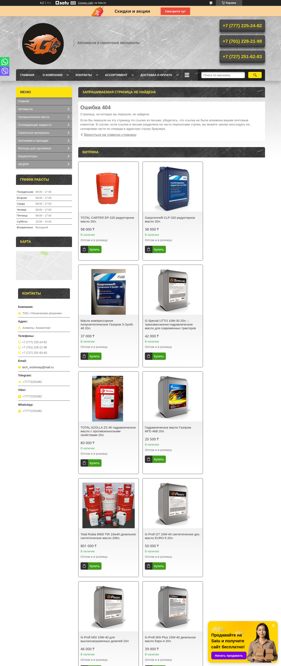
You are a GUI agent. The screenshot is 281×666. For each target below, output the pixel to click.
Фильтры (151, 642)
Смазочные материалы (33, 132)
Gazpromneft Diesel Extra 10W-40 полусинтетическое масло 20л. (167, 539)
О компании (52, 75)
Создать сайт (85, 2)
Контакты (84, 75)
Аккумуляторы (27, 156)
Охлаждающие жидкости (34, 125)
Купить (94, 249)
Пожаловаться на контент (158, 662)
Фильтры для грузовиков (34, 148)
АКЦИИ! (23, 164)
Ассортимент (116, 75)
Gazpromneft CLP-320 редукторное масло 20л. (169, 219)
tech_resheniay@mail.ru (38, 367)
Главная (27, 75)
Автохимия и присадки (33, 140)
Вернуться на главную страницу (110, 135)
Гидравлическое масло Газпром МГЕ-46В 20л (231, 326)
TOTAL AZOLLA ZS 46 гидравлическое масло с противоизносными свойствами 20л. (170, 328)
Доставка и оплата (156, 75)
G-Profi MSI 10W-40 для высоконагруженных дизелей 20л (232, 433)
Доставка (88, 626)
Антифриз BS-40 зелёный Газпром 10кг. (232, 539)
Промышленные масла (33, 117)
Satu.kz (158, 658)
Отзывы (214, 620)
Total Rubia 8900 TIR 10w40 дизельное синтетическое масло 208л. (104, 434)
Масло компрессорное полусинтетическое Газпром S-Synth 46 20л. (234, 221)
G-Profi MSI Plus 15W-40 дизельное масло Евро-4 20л (106, 539)
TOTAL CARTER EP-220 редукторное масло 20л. (107, 219)
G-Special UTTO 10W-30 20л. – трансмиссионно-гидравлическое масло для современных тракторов (106, 328)
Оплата (87, 631)
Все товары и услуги (170, 588)
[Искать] (255, 75)
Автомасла (25, 109)
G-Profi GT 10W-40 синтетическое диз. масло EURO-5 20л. (168, 433)
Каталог (23, 626)
